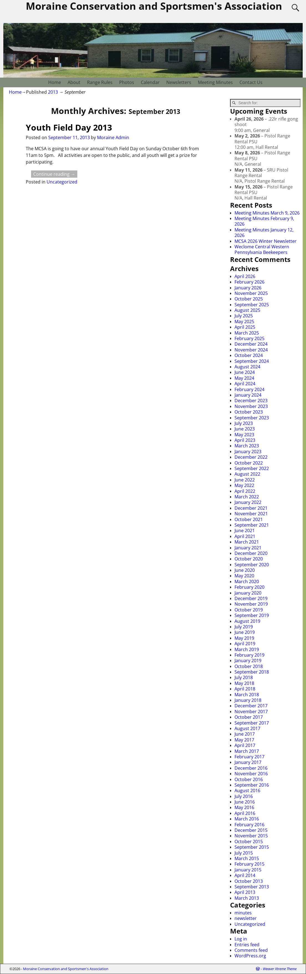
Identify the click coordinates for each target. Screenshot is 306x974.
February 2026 (249, 282)
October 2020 (248, 559)
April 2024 (244, 384)
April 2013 (244, 892)
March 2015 (246, 858)
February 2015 (249, 864)
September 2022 (251, 468)
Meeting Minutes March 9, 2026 (267, 213)
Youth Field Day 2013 (69, 127)
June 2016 (244, 802)
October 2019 (248, 610)
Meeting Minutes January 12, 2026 (264, 232)
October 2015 (248, 841)
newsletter (245, 918)
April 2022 (244, 491)
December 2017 (250, 706)
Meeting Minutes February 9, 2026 (264, 221)
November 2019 (251, 604)
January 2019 (247, 660)
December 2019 (250, 598)
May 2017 (244, 740)
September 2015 (251, 847)
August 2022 (247, 474)
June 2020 (244, 570)
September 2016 (251, 785)
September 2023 (251, 418)
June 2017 (244, 734)
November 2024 (251, 350)
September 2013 (251, 887)
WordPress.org (250, 956)
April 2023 (244, 440)
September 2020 (251, 565)
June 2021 (244, 530)
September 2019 (251, 615)
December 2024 (250, 344)
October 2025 (248, 299)
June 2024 (244, 372)
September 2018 (251, 672)
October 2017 (248, 717)
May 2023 (244, 435)
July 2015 (243, 853)
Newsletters (178, 82)
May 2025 (244, 321)
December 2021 (250, 508)
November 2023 (251, 406)
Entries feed (246, 945)
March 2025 (246, 333)
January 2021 (247, 548)
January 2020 (247, 593)
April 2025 (244, 327)
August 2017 (247, 728)
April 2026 (244, 276)
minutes (243, 913)
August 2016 (247, 790)
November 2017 (251, 711)
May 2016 (244, 807)
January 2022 (247, 502)
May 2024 (244, 378)
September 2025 (251, 305)
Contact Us (250, 82)
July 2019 (243, 627)
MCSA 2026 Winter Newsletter (265, 241)
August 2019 (247, 621)
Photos (126, 82)
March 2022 (246, 497)
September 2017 (251, 723)
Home (54, 82)
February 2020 (249, 587)
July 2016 (243, 796)
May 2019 (244, 638)
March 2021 (246, 542)
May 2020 (244, 576)
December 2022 (250, 457)
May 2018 (244, 683)
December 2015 (250, 830)
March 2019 (246, 649)
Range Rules (100, 82)
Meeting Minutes (215, 82)
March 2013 (246, 898)
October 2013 (248, 881)
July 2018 (243, 677)
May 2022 (244, 485)
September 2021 (251, 525)
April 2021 (244, 536)
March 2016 (246, 819)
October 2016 (248, 779)
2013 (53, 92)
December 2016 (250, 768)
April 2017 (244, 745)
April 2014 (244, 875)
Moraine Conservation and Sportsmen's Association (65, 968)
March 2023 (246, 446)
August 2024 (247, 367)
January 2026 (247, 288)
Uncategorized (62, 182)
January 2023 (247, 451)
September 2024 (251, 361)
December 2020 (250, 553)
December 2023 (250, 400)
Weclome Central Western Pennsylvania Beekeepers (261, 249)
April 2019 (244, 644)
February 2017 (249, 757)
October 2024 (248, 355)
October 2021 (248, 519)
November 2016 (251, 774)
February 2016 (249, 825)
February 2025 (249, 338)
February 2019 (249, 655)
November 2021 (251, 514)
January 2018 (247, 700)
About (74, 82)
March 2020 (246, 581)
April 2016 (244, 813)
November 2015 (251, 836)
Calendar (150, 82)
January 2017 (247, 762)
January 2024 (247, 395)
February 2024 (249, 389)
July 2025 (243, 316)
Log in (240, 939)
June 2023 (244, 429)
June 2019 (244, 632)
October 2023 (248, 412)
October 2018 (248, 666)
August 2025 (247, 310)
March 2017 (246, 751)
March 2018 (246, 695)
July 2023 (243, 423)
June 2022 (244, 480)
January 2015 (247, 870)
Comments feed (251, 950)
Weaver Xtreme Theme (280, 968)
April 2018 (244, 689)
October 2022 (248, 463)
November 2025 (251, 293)
